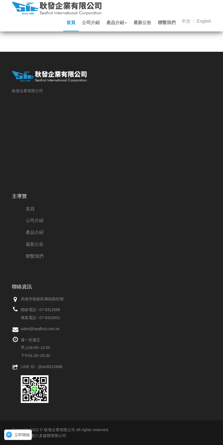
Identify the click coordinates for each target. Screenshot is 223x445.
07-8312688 (49, 309)
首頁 (70, 22)
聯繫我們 (167, 22)
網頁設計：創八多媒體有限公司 (39, 435)
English (204, 21)
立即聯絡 (22, 435)
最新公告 (142, 22)
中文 (186, 21)
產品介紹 (116, 22)
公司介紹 (91, 22)
